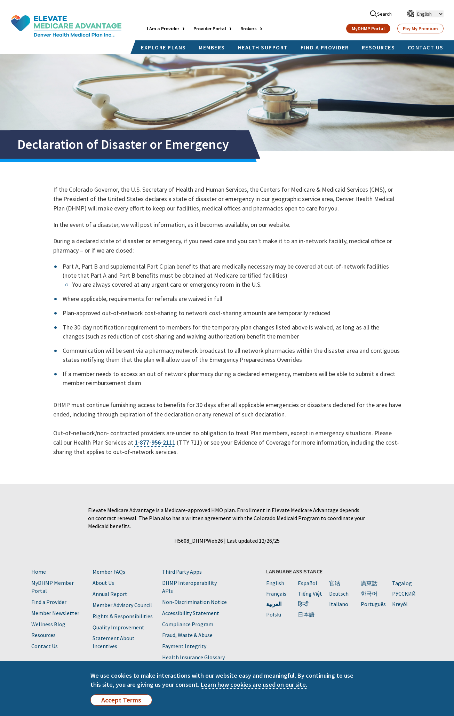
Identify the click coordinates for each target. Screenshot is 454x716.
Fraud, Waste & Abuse (187, 634)
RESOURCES (378, 47)
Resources (43, 634)
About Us (103, 582)
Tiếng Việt (310, 593)
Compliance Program (187, 624)
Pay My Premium (420, 28)
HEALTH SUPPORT (263, 47)
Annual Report (110, 593)
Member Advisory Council (122, 605)
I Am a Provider (163, 28)
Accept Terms (121, 700)
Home (38, 571)
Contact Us (44, 646)
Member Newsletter (55, 613)
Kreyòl (400, 603)
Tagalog (402, 583)
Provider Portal (209, 28)
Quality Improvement (118, 627)
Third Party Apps (182, 571)
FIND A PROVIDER (325, 47)
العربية (273, 603)
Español (307, 583)
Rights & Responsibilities (123, 616)
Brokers (248, 28)
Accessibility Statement (190, 613)
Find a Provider (48, 601)
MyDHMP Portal (368, 28)
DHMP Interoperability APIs (189, 586)
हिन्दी (303, 603)
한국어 (369, 593)
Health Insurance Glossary (193, 657)
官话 (334, 583)
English (275, 583)
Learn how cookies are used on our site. (254, 685)
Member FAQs (109, 571)
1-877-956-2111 (155, 442)
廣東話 (369, 583)
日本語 (306, 614)
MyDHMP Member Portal (52, 586)
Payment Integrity (184, 646)
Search (381, 13)
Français (276, 593)
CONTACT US (426, 47)
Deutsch (339, 593)
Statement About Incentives (114, 642)
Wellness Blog (48, 624)
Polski (273, 614)
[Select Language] (430, 13)
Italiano (338, 603)
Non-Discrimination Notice (194, 601)
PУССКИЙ (404, 593)
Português (373, 603)
